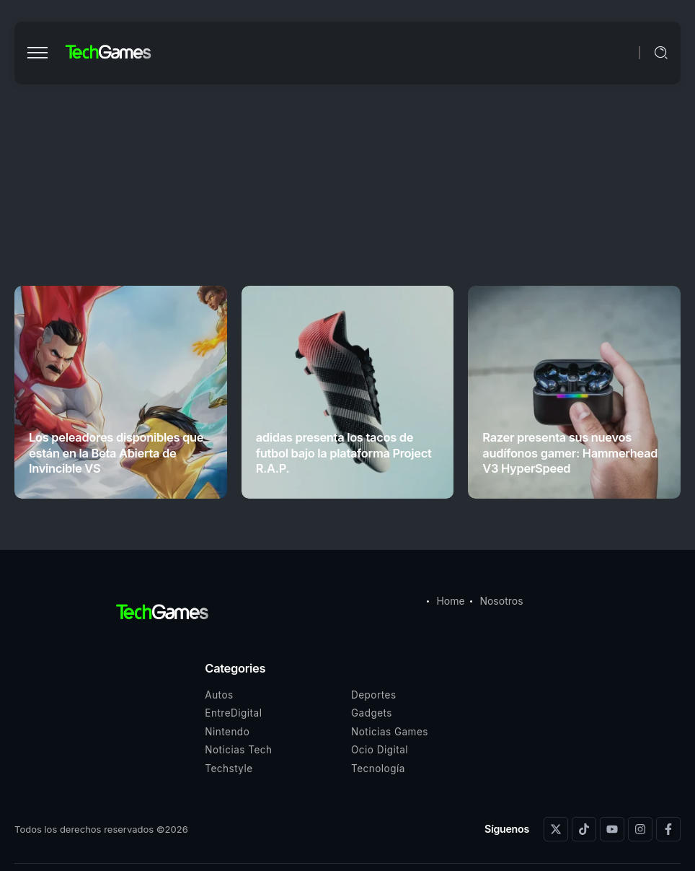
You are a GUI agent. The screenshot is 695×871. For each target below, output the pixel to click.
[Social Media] (556, 829)
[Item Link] (120, 392)
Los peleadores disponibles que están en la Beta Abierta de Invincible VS (116, 453)
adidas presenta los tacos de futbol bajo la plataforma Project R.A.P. (344, 453)
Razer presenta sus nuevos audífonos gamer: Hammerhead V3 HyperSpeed (570, 453)
